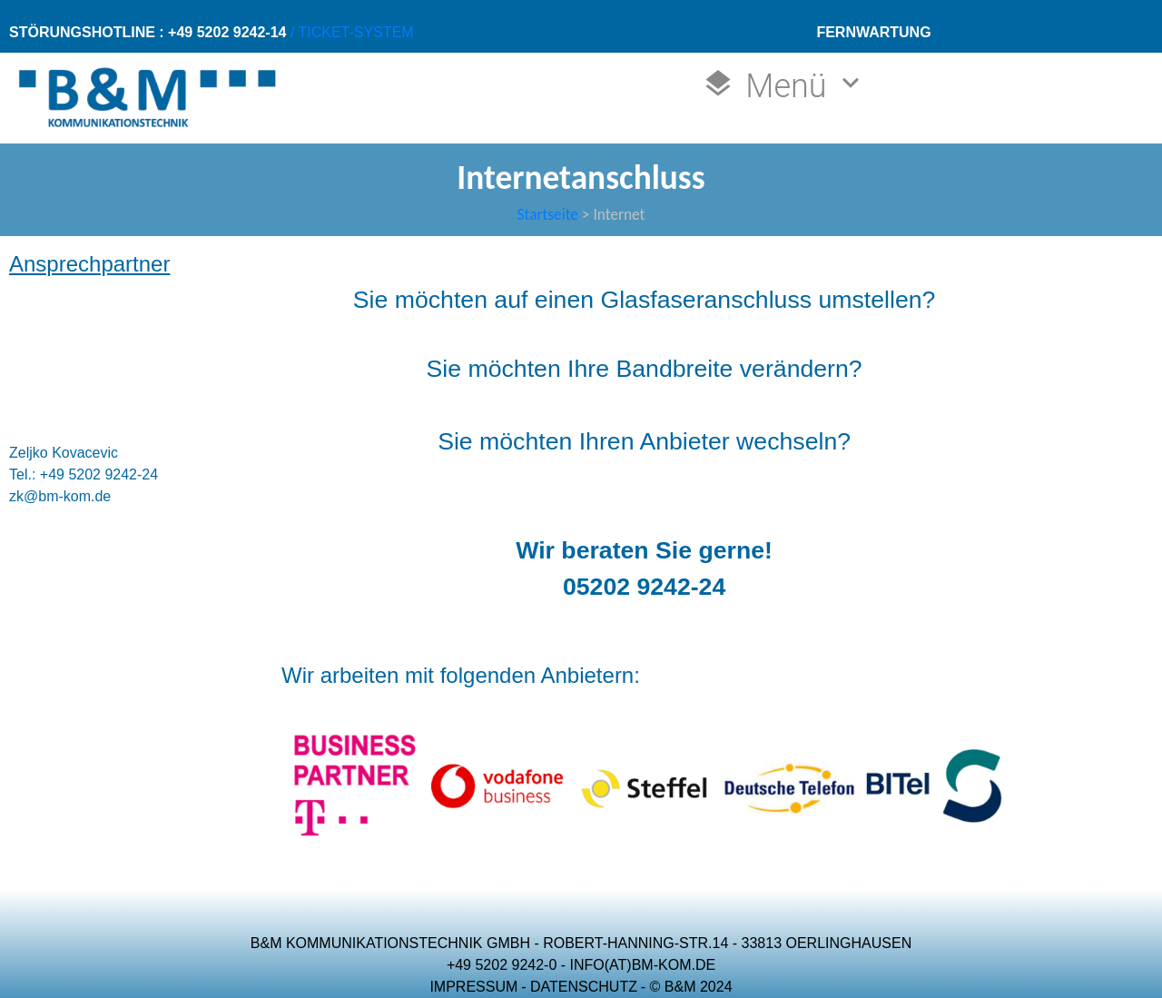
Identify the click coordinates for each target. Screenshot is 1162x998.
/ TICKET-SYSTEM (349, 32)
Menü (785, 85)
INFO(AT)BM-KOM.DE (643, 965)
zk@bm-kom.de (60, 496)
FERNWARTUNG (873, 32)
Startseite (547, 214)
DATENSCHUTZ (583, 986)
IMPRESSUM (473, 986)
